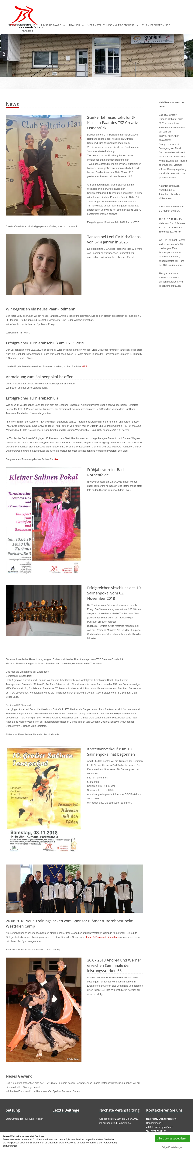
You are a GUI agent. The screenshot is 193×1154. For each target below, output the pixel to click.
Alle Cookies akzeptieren (172, 1138)
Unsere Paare (51, 25)
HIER (84, 366)
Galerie (27, 30)
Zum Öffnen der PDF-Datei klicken (24, 1118)
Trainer (74, 25)
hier (56, 459)
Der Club (28, 25)
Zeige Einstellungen (172, 1147)
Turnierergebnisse (156, 25)
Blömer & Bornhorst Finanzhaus (102, 937)
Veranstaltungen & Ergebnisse (111, 25)
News (13, 25)
